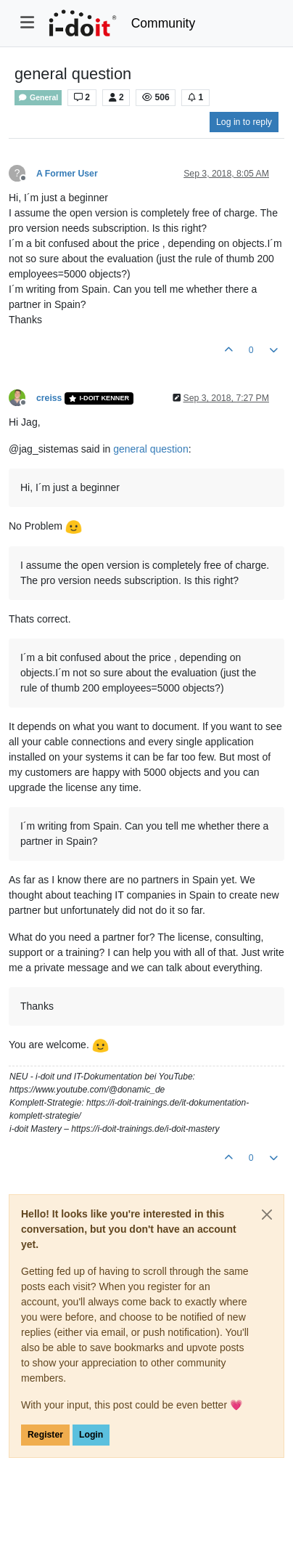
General (38, 97)
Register (45, 1435)
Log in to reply (244, 122)
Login (91, 1435)
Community (163, 23)
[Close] (267, 1214)
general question (151, 449)
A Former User (67, 174)
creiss (49, 398)
